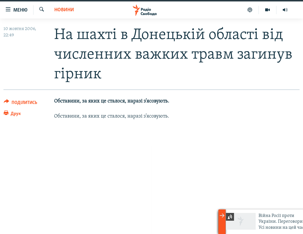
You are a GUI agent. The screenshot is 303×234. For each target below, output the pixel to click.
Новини (64, 10)
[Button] (20, 103)
